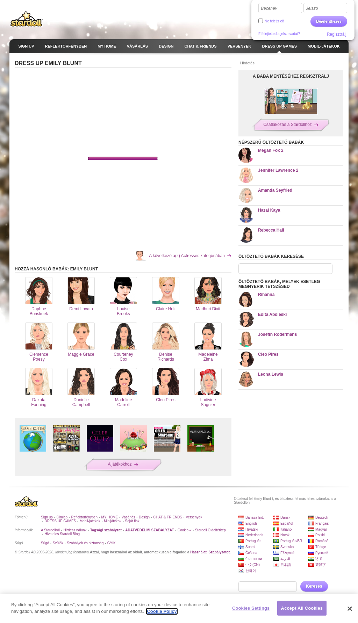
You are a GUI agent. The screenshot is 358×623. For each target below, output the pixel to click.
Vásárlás (128, 517)
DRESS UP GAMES (60, 521)
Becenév (269, 8)
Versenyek (194, 517)
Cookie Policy (162, 611)
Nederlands (254, 535)
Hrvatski (251, 529)
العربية (285, 559)
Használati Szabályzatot (210, 552)
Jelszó (312, 8)
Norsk (284, 535)
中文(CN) (252, 565)
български (253, 559)
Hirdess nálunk (74, 530)
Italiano (286, 529)
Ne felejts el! (274, 21)
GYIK (111, 543)
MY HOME (109, 517)
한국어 (250, 571)
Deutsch (321, 517)
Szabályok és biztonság (85, 543)
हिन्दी (318, 559)
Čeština (251, 553)
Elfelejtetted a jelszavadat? (279, 34)
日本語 (285, 565)
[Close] (350, 609)
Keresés (314, 586)
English (251, 523)
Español (286, 523)
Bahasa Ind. (254, 517)
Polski (320, 535)
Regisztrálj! (337, 34)
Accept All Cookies (302, 608)
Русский (321, 553)
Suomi (250, 547)
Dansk (285, 517)
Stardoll (26, 18)
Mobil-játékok (90, 521)
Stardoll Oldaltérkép (210, 530)
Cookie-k (184, 530)
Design (144, 517)
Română (322, 541)
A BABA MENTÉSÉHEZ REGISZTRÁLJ (291, 76)
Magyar (321, 529)
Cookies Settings (251, 608)
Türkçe (320, 547)
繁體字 (320, 565)
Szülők (58, 543)
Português (253, 541)
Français (322, 523)
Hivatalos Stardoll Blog (62, 534)
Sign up (47, 517)
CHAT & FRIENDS (167, 517)
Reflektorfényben (84, 517)
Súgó (45, 543)
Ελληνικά (287, 553)
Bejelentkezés (329, 21)
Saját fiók (132, 521)
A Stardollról (50, 530)
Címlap (61, 517)
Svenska (287, 547)
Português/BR (291, 541)
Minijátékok (112, 521)
